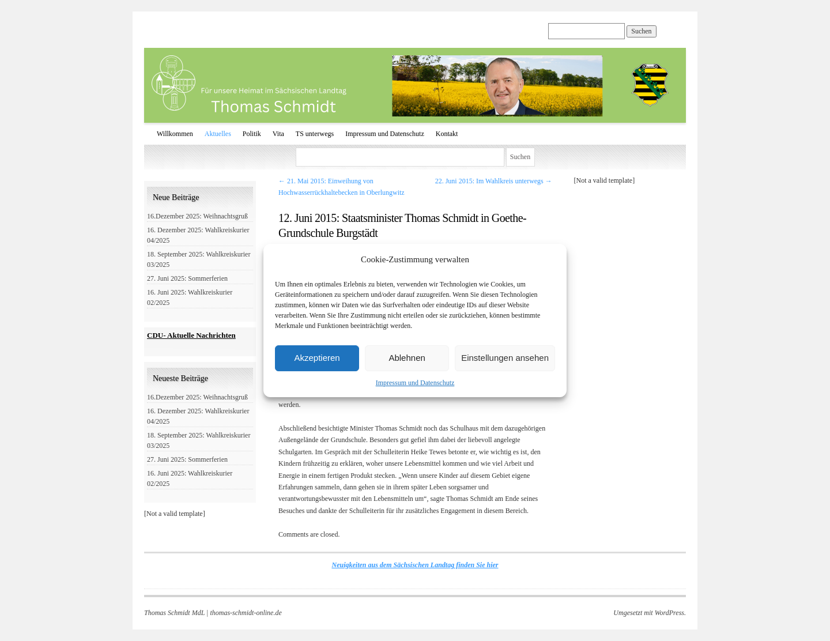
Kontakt (447, 134)
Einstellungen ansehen (505, 358)
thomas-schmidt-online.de (245, 613)
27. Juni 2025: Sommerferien (187, 278)
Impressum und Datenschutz (415, 383)
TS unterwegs (315, 134)
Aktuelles (218, 134)
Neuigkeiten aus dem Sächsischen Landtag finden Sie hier (414, 565)
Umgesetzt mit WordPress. (649, 613)
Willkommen (175, 134)
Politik (252, 134)
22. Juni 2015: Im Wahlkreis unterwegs (493, 181)
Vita (278, 134)
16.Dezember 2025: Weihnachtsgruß (197, 216)
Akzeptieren (316, 358)
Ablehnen (406, 358)
